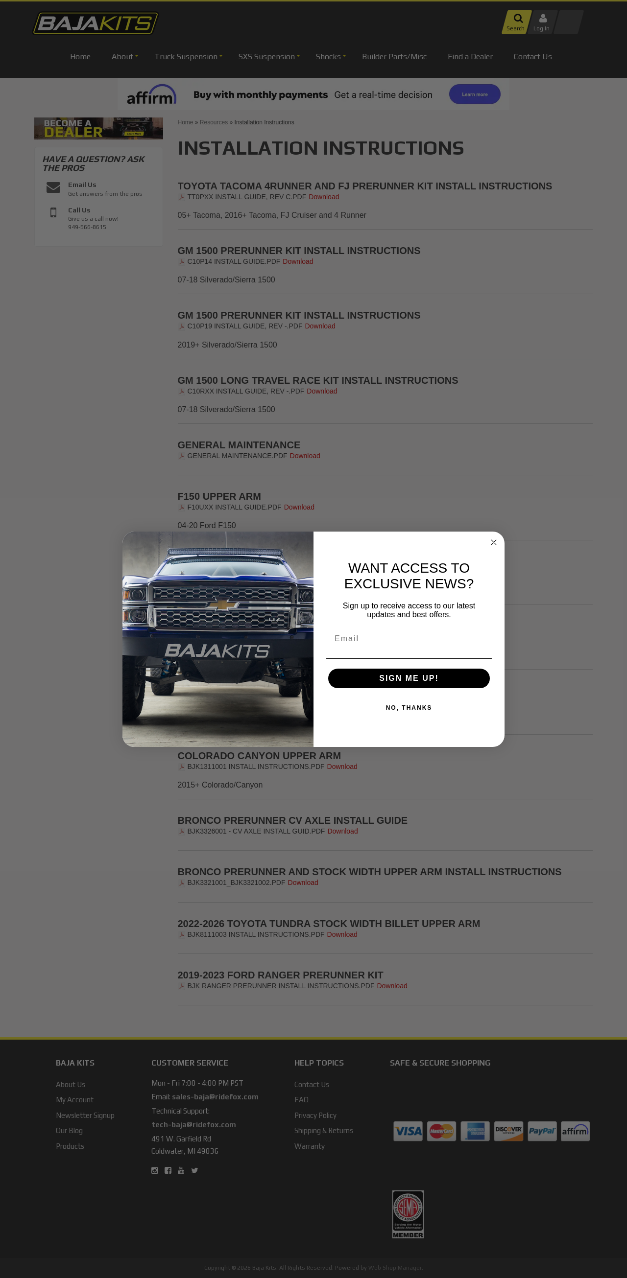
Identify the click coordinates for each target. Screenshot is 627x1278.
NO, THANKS (409, 707)
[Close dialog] (494, 542)
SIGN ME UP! (409, 678)
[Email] (409, 639)
